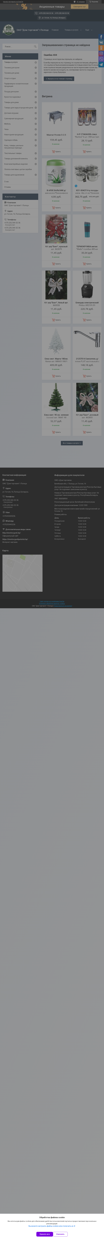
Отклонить (60, 1234)
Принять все (45, 1234)
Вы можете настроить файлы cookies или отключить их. (51, 1226)
